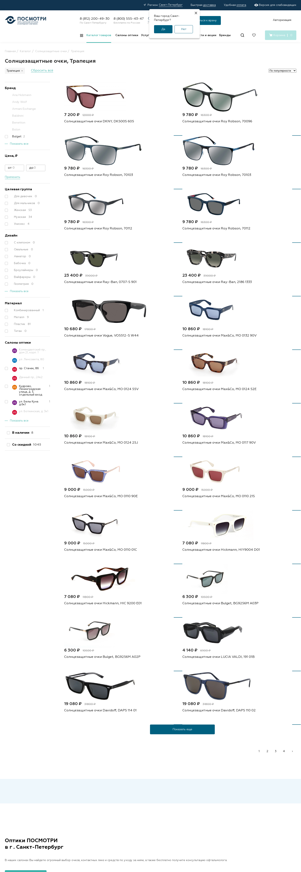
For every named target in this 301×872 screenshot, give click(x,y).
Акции (126, 782)
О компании (221, 775)
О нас (215, 795)
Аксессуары (88, 801)
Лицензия (173, 810)
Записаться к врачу (203, 20)
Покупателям (133, 775)
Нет (183, 29)
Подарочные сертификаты (140, 820)
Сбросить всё (42, 70)
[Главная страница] (25, 20)
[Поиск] (242, 35)
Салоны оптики (126, 35)
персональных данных (182, 724)
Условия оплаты (133, 795)
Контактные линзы (93, 782)
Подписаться (212, 713)
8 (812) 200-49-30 (95, 18)
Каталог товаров (98, 35)
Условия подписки (200, 838)
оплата (241, 5)
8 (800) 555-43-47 (129, 18)
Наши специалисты (179, 788)
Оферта (85, 838)
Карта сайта (247, 838)
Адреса (171, 782)
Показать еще (182, 517)
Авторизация (282, 20)
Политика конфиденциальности (116, 838)
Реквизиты (226, 838)
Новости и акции (204, 35)
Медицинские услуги (136, 814)
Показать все (19, 143)
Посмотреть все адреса (26, 662)
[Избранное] (254, 35)
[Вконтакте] (251, 800)
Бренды (225, 35)
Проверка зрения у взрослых (179, 797)
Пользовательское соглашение (162, 838)
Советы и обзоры (134, 807)
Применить (12, 177)
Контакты (217, 788)
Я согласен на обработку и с (179, 724)
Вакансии (217, 782)
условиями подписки (218, 724)
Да (163, 29)
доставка (209, 5)
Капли (84, 795)
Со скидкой (26, 444)
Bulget (16, 136)
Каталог (87, 775)
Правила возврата (135, 801)
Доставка (128, 788)
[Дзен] (260, 800)
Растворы (87, 788)
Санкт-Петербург (171, 5)
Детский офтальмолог (181, 804)
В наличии (22, 432)
